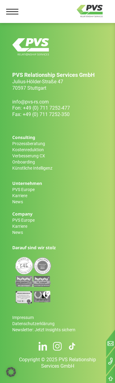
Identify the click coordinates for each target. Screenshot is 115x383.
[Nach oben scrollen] (110, 380)
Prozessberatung (28, 143)
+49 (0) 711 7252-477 (46, 108)
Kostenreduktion (28, 149)
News (17, 201)
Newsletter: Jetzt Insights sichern (43, 329)
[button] (11, 372)
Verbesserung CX (28, 155)
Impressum (23, 317)
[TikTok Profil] (72, 346)
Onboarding (23, 162)
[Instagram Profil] (57, 346)
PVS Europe (23, 189)
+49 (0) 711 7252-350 (46, 114)
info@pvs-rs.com (30, 102)
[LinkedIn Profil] (43, 346)
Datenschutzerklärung (33, 323)
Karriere (19, 195)
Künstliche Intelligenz (32, 168)
